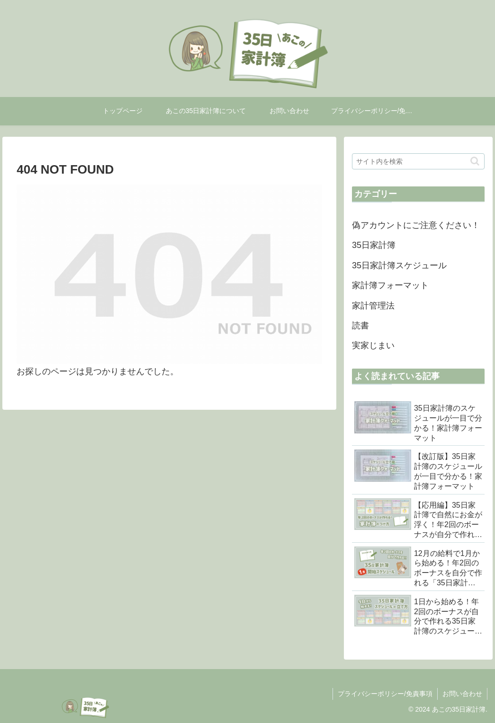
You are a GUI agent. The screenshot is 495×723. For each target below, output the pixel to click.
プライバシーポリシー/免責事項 (385, 693)
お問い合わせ (462, 693)
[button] (475, 161)
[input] (418, 161)
